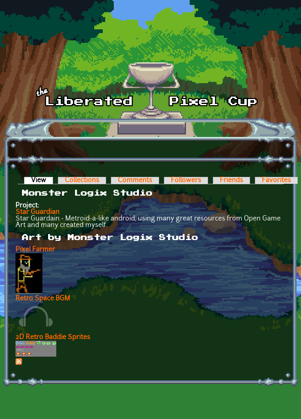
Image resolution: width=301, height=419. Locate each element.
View (42, 180)
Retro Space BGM (42, 299)
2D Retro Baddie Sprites (52, 337)
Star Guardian (37, 212)
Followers (186, 180)
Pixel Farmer (35, 250)
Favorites (276, 180)
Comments (135, 180)
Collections (82, 180)
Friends (231, 180)
